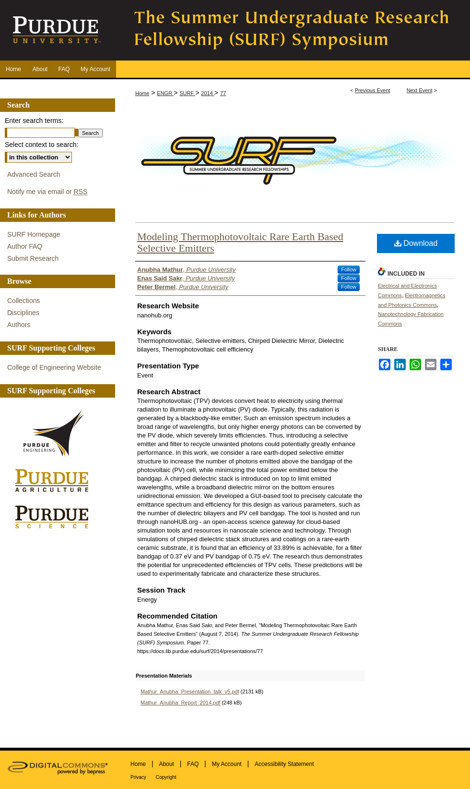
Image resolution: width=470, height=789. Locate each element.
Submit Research (33, 258)
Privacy (138, 777)
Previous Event (372, 90)
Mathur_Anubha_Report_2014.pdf (180, 702)
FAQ (193, 764)
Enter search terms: (34, 120)
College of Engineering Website (54, 367)
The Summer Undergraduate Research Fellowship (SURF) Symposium (292, 30)
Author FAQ (24, 246)
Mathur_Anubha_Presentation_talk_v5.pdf (190, 691)
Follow (348, 269)
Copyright (166, 777)
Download (416, 243)
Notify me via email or (47, 192)
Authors (18, 324)
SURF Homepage (33, 234)
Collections (23, 300)
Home (142, 93)
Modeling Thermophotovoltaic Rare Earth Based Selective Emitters (240, 242)
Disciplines (23, 312)
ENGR (165, 93)
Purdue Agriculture (55, 481)
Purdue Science (55, 516)
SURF (187, 93)
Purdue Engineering (55, 433)
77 (223, 93)
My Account (227, 764)
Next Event (420, 90)
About (166, 764)
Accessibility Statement (284, 764)
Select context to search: (41, 144)
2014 (207, 93)
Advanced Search (33, 174)
